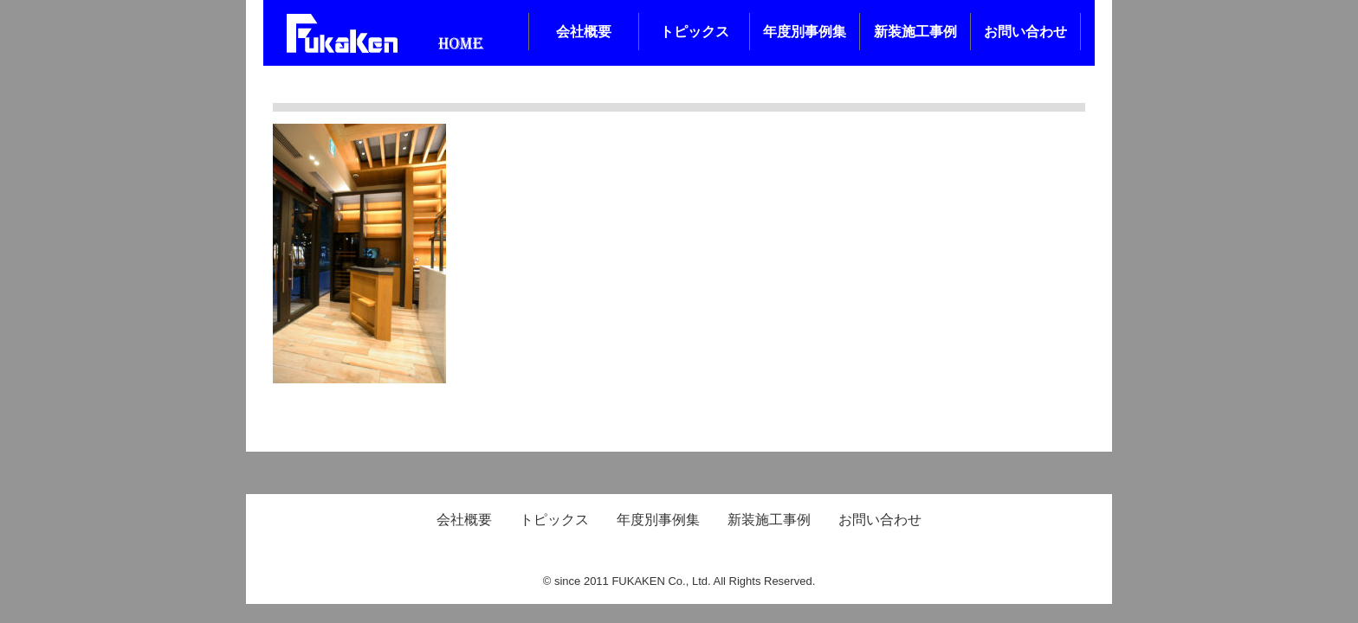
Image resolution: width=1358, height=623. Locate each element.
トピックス (694, 31)
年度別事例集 (804, 31)
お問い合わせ (1025, 31)
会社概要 (583, 31)
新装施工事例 (915, 31)
